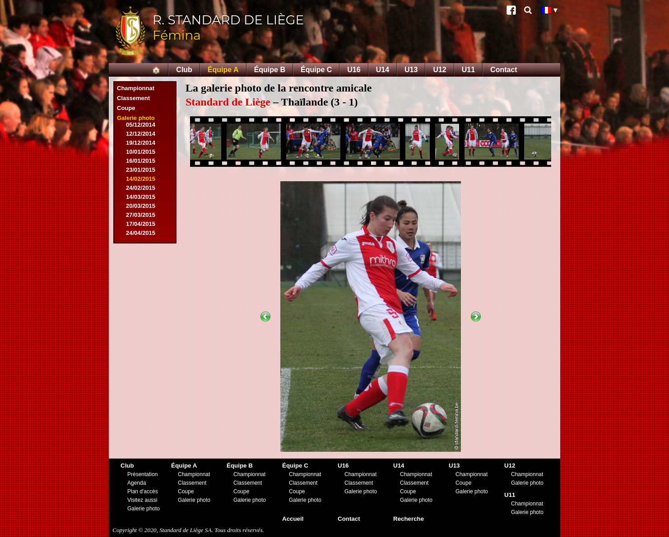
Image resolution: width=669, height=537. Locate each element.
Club (184, 69)
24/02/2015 (140, 187)
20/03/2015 (140, 205)
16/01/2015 (140, 160)
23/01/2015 (140, 169)
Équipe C (316, 69)
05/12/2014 (140, 124)
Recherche (408, 518)
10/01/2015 (140, 151)
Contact (503, 69)
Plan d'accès (142, 491)
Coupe (126, 108)
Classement (133, 98)
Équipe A (223, 69)
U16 (353, 69)
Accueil (292, 518)
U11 (468, 69)
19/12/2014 (140, 142)
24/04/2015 (140, 232)
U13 (411, 69)
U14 (382, 69)
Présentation (142, 474)
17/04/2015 (140, 223)
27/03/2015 (140, 214)
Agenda (136, 483)
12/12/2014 (140, 133)
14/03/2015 (140, 196)
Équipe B (269, 69)
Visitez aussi (142, 500)
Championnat (135, 88)
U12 (439, 69)
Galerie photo (136, 118)
